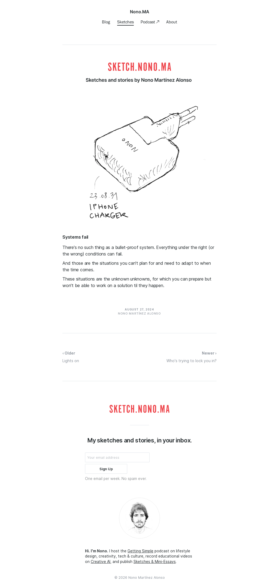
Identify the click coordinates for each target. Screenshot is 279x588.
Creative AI (100, 561)
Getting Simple (140, 551)
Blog (106, 21)
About (171, 21)
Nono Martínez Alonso (146, 577)
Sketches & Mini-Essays (155, 561)
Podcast (148, 21)
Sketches (125, 21)
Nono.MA (139, 11)
